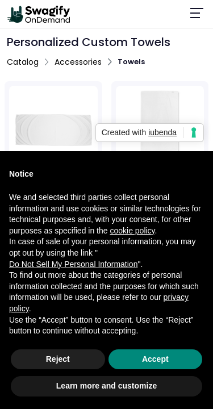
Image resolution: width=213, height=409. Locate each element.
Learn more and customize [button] (106, 385)
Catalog (23, 62)
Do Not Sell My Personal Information (73, 264)
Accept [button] (155, 359)
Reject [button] (58, 359)
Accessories (78, 62)
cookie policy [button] (132, 230)
